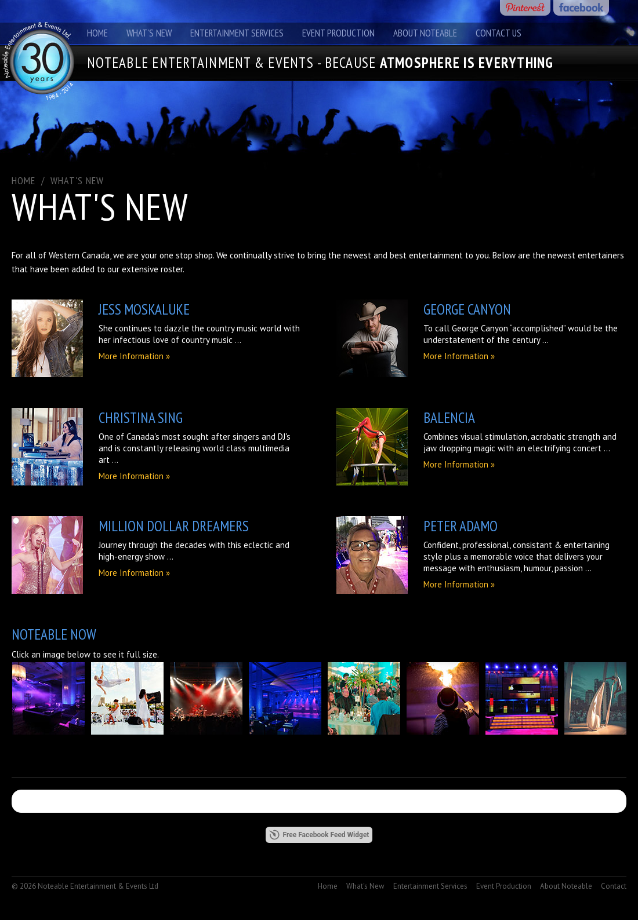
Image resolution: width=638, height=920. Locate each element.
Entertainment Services (237, 33)
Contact (613, 886)
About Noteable (425, 33)
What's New (149, 33)
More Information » (134, 356)
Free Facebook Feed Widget (319, 835)
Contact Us (498, 33)
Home (97, 33)
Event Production (338, 33)
